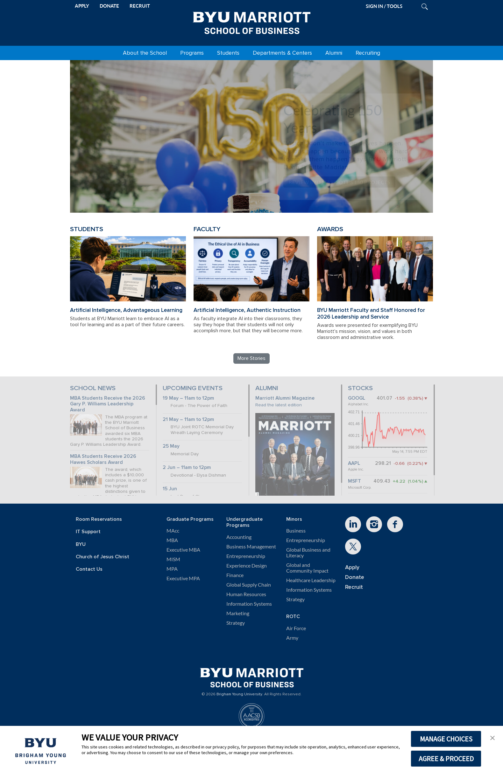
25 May (171, 446)
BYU (81, 544)
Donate (354, 577)
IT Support (88, 532)
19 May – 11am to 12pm (188, 398)
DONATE (109, 6)
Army (292, 638)
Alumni (333, 53)
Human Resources (246, 594)
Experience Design (246, 565)
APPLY (82, 6)
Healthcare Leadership (311, 580)
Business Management (251, 546)
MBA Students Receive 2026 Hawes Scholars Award (103, 459)
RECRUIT (140, 6)
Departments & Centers (282, 53)
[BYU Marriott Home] (251, 21)
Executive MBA (183, 550)
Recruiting (368, 53)
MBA (172, 540)
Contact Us (89, 569)
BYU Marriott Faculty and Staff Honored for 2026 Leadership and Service (371, 313)
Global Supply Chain (248, 585)
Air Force (296, 628)
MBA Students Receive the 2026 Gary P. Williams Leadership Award (107, 404)
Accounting (238, 537)
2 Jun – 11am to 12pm (187, 468)
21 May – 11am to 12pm (188, 420)
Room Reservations (99, 519)
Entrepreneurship (245, 556)
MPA (172, 569)
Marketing (237, 613)
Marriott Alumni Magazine (285, 398)
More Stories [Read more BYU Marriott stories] (251, 358)
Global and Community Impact (307, 568)
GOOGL (356, 398)
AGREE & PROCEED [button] (446, 758)
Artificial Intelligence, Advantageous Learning (126, 310)
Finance (235, 575)
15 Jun (170, 489)
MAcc (172, 531)
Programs (192, 53)
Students (228, 53)
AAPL (354, 463)
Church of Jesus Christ (102, 557)
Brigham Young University (239, 694)
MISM (173, 559)
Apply (352, 567)
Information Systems (249, 604)
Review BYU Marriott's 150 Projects (339, 182)
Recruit (354, 587)
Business (296, 531)
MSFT (354, 481)
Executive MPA (183, 578)
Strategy (235, 623)
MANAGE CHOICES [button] (446, 738)
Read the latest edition (278, 405)
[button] (492, 737)
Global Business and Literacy (308, 552)
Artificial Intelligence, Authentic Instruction (247, 310)
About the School (145, 53)
